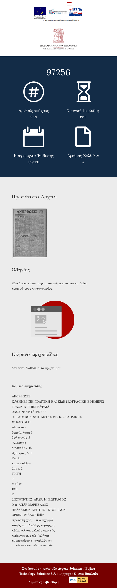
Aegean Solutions (70, 568)
